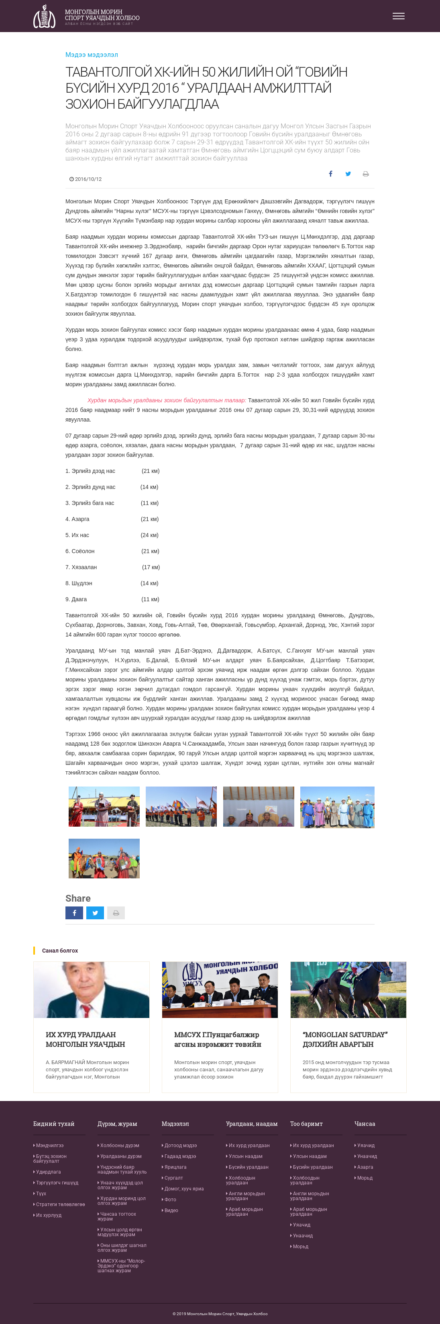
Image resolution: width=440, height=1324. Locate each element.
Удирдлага (47, 1172)
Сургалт (172, 1178)
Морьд (299, 1246)
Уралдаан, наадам (252, 1124)
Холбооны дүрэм (118, 1145)
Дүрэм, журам (117, 1124)
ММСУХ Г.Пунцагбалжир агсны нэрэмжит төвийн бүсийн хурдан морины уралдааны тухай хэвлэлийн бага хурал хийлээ (219, 1040)
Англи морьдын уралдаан (245, 1196)
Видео (170, 1210)
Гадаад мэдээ (179, 1156)
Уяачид (300, 1225)
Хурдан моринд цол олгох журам (122, 1201)
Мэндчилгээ (48, 1145)
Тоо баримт (306, 1124)
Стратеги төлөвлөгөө (59, 1204)
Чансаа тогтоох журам (117, 1216)
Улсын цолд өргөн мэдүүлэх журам (120, 1232)
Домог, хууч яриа (183, 1188)
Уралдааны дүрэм (120, 1156)
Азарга (363, 1167)
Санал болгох (60, 950)
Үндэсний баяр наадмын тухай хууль (122, 1169)
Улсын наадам (244, 1156)
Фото (169, 1199)
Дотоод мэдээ (179, 1145)
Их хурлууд (47, 1215)
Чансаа (364, 1124)
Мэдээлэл (175, 1124)
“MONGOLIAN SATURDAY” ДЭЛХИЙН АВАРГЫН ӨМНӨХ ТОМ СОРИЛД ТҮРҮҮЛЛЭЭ (348, 1040)
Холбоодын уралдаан (240, 1180)
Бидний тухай (54, 1124)
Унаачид (301, 1235)
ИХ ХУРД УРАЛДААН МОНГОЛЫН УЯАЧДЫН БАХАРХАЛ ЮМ (88, 1040)
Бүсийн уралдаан (247, 1167)
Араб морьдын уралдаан (244, 1212)
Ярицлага (174, 1167)
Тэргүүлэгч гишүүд (55, 1182)
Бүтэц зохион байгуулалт (50, 1159)
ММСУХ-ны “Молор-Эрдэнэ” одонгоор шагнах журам (121, 1266)
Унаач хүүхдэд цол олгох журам (120, 1185)
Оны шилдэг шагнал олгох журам (122, 1248)
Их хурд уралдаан (248, 1145)
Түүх (39, 1193)
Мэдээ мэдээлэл (91, 55)
